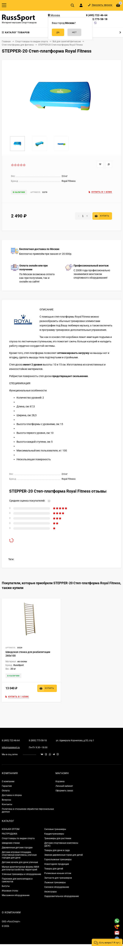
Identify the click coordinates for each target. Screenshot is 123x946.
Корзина (60, 781)
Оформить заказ (64, 790)
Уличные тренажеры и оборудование (21, 874)
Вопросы (6, 800)
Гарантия (7, 786)
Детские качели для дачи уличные (20, 862)
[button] (107, 942)
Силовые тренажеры (55, 829)
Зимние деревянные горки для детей (63, 855)
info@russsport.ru (11, 747)
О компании (8, 781)
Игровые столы (10, 890)
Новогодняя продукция (56, 864)
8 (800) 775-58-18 (96, 19)
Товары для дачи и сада (57, 850)
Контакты (7, 804)
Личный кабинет (64, 786)
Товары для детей (53, 868)
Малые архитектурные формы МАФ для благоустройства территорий (20, 868)
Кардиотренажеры (54, 834)
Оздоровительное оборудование (61, 896)
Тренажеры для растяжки (57, 838)
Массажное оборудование (15, 895)
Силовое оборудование (56, 887)
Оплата (6, 790)
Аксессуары (50, 891)
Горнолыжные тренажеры (58, 859)
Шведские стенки (11, 843)
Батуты (6, 886)
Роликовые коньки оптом (57, 873)
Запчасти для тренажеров (58, 878)
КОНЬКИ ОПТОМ (10, 829)
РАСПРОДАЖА (9, 834)
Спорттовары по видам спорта (18, 838)
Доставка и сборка (12, 795)
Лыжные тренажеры (55, 882)
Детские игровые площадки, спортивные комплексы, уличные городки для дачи (19, 855)
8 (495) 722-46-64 (96, 15)
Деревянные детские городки (17, 847)
